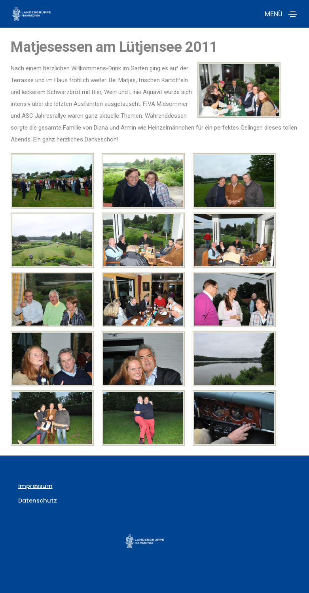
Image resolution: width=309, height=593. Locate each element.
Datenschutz (36, 501)
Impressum (34, 486)
